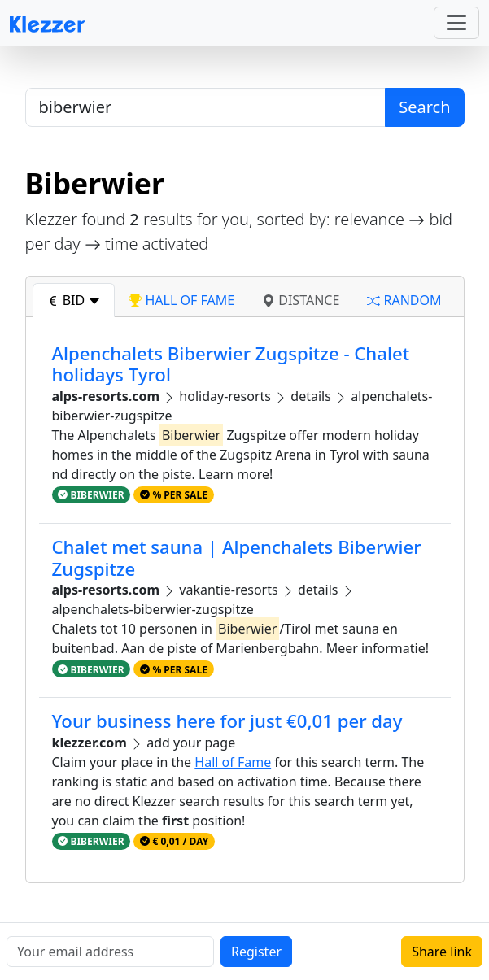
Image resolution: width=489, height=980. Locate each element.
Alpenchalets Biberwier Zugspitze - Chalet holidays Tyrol (231, 364)
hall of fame (181, 300)
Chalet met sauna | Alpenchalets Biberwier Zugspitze (236, 557)
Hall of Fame (232, 762)
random (404, 300)
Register (256, 951)
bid (74, 300)
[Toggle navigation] (456, 23)
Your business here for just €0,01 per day (227, 721)
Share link (442, 951)
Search (424, 107)
